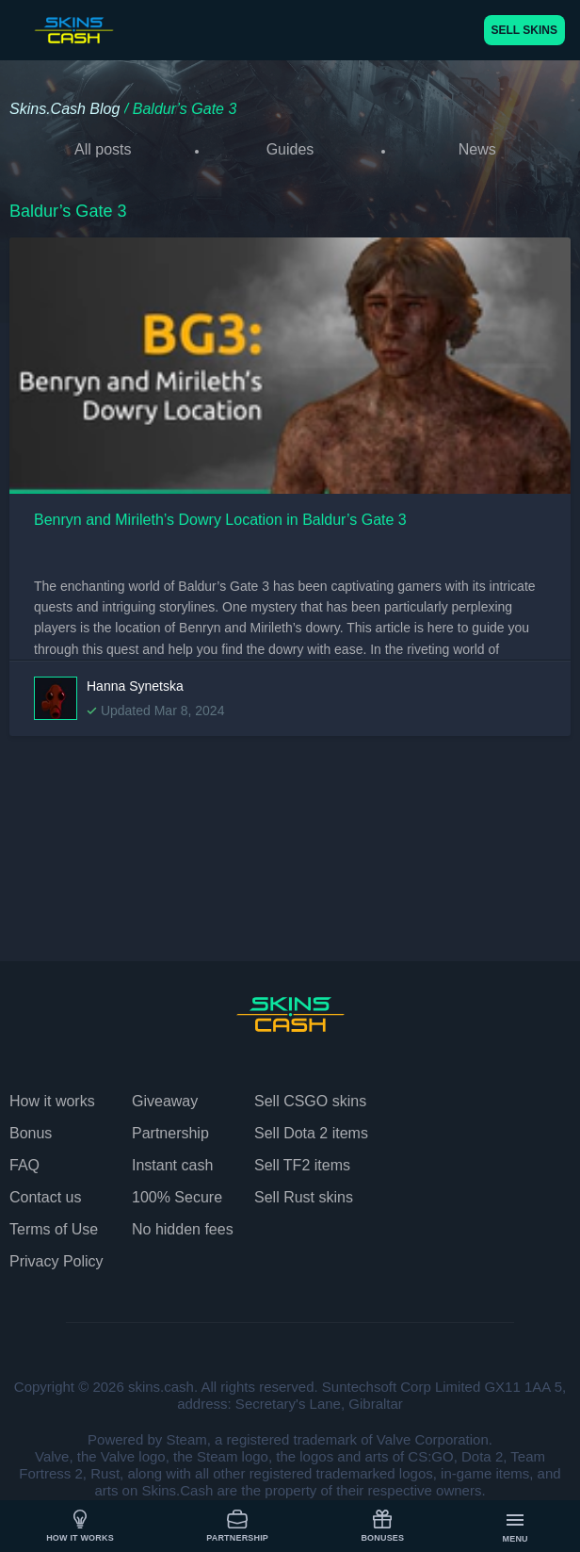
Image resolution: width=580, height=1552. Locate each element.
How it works (80, 1526)
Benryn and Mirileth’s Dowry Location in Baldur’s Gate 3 (220, 520)
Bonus (30, 1133)
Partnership (237, 1526)
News (477, 149)
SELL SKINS (524, 30)
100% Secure (177, 1197)
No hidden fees (183, 1229)
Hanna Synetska (135, 686)
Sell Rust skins (303, 1197)
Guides (290, 149)
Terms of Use (53, 1229)
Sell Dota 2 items (311, 1133)
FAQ (24, 1165)
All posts (102, 149)
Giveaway (165, 1101)
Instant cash (172, 1165)
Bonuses (382, 1526)
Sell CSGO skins (310, 1101)
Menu (515, 1527)
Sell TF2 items (302, 1165)
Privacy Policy (56, 1261)
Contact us (45, 1197)
